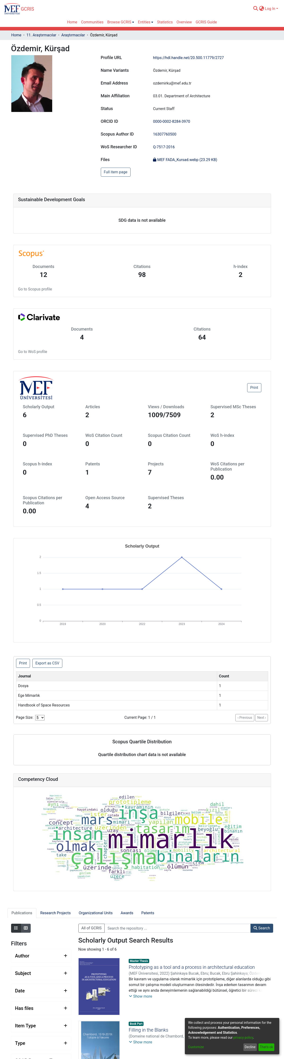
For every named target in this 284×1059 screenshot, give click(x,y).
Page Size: (25, 717)
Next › (261, 717)
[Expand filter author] (41, 956)
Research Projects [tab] (55, 913)
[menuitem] (261, 9)
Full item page (115, 172)
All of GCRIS (91, 928)
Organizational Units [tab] (96, 913)
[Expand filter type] (41, 1043)
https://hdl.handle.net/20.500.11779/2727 (188, 57)
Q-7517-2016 (164, 147)
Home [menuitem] (72, 22)
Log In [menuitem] (270, 8)
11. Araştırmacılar (41, 35)
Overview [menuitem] (184, 22)
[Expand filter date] (41, 991)
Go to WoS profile (32, 351)
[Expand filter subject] (41, 973)
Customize (196, 1047)
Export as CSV (47, 663)
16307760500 (164, 134)
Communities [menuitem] (92, 22)
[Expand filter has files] (41, 1008)
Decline (250, 1047)
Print (254, 387)
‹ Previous (244, 717)
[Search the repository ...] (177, 928)
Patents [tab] (147, 913)
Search (262, 928)
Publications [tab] (22, 913)
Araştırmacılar (73, 35)
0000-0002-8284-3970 (171, 121)
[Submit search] (256, 9)
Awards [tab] (127, 913)
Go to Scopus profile (35, 289)
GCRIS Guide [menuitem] (206, 22)
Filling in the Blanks (148, 1030)
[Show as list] (16, 928)
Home (16, 35)
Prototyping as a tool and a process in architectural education (192, 967)
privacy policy (243, 1037)
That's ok (266, 1047)
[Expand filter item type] (41, 1026)
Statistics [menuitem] (165, 22)
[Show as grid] (26, 928)
